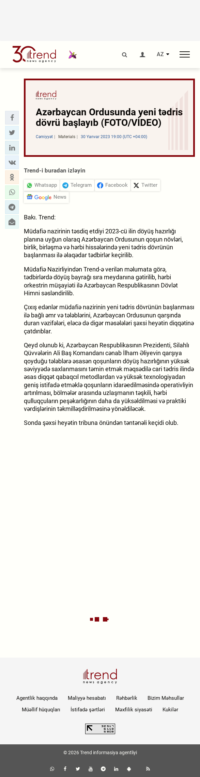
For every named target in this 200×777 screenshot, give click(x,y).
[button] (12, 117)
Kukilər (170, 710)
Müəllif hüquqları (41, 710)
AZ (160, 54)
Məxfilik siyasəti (133, 710)
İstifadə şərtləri (88, 710)
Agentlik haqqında (37, 698)
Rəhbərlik (126, 698)
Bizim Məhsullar (166, 698)
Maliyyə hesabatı (87, 698)
